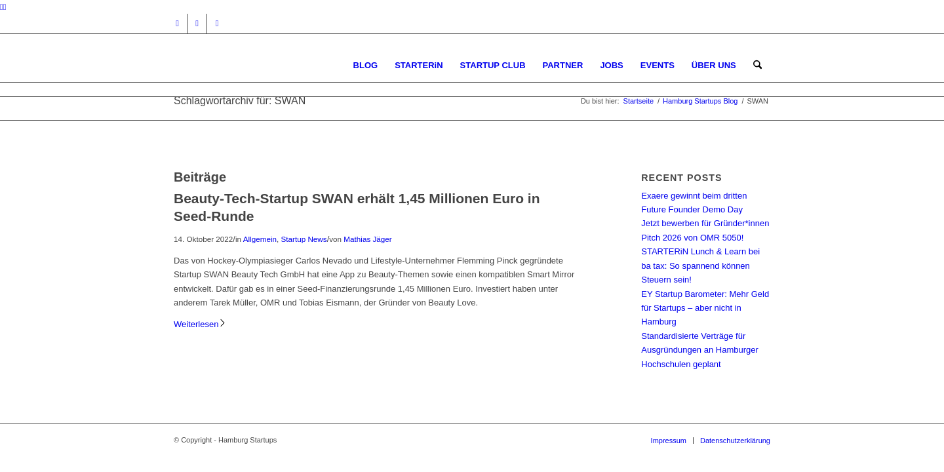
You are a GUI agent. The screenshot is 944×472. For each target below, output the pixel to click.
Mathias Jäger (367, 239)
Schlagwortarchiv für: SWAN (239, 100)
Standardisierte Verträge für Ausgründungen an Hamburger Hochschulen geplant (699, 350)
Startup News (303, 239)
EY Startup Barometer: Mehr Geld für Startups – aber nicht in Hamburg (705, 308)
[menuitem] (366, 65)
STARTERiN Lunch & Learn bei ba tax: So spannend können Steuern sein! (700, 265)
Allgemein (260, 239)
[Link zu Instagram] (177, 23)
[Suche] (757, 65)
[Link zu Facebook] (196, 23)
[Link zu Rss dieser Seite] (217, 23)
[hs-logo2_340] (272, 65)
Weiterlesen (200, 324)
